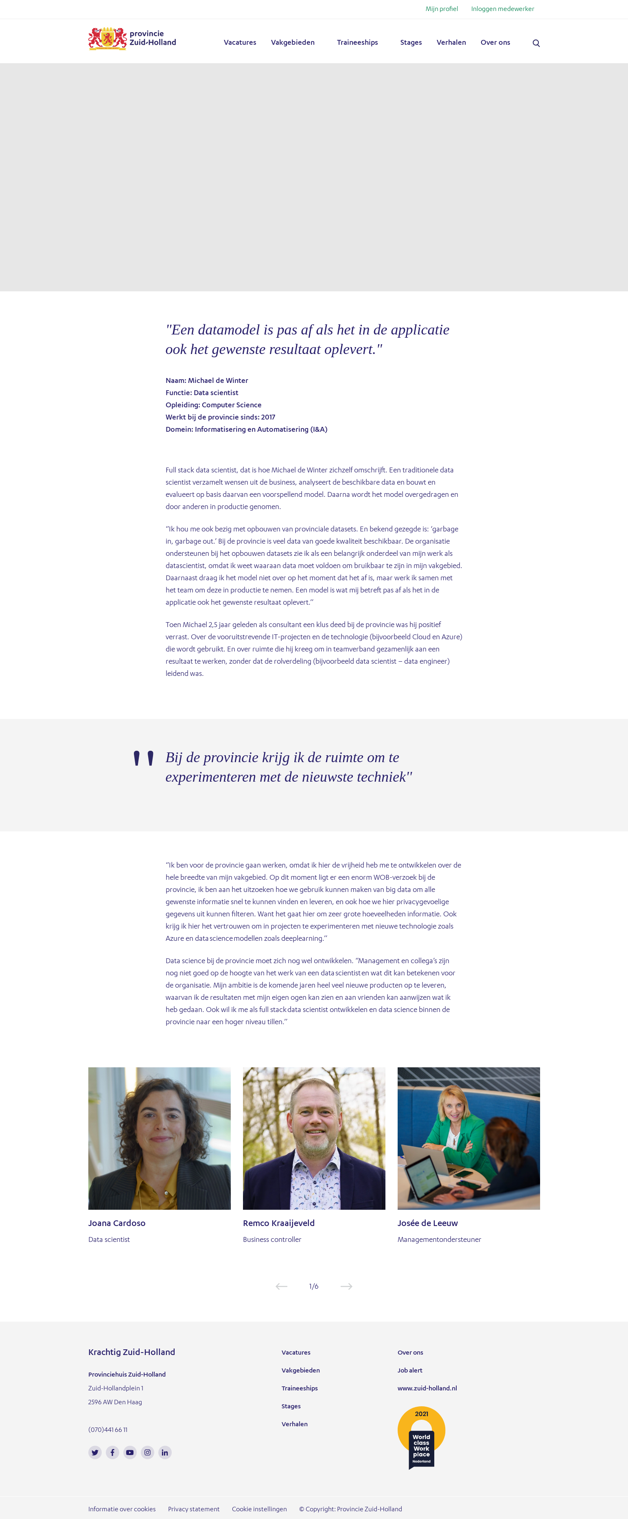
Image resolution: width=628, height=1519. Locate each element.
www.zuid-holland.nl (427, 1389)
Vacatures (240, 43)
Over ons (495, 43)
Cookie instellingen (259, 1510)
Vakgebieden (293, 43)
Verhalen (451, 43)
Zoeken (536, 43)
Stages (411, 43)
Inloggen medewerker (502, 9)
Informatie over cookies (122, 1510)
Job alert (410, 1371)
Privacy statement (194, 1510)
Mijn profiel (442, 9)
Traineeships (357, 43)
